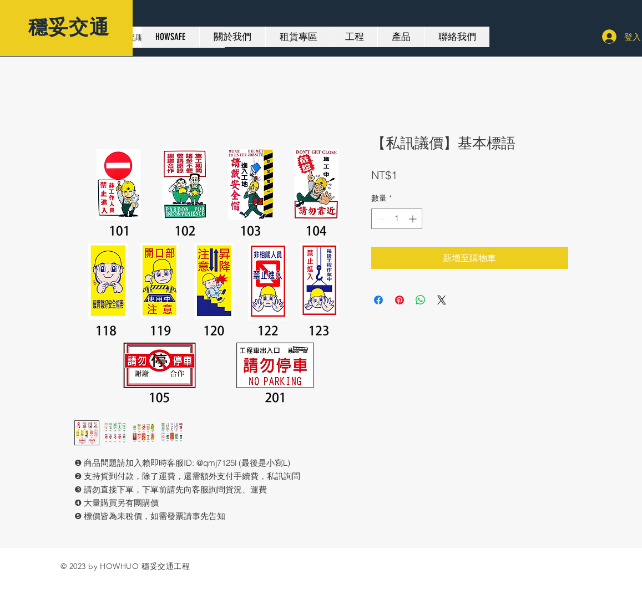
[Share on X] (441, 300)
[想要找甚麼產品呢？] (139, 37)
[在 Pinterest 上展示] (399, 300)
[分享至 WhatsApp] (420, 300)
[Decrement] (380, 218)
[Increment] (414, 218)
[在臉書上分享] (378, 300)
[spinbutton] (397, 218)
